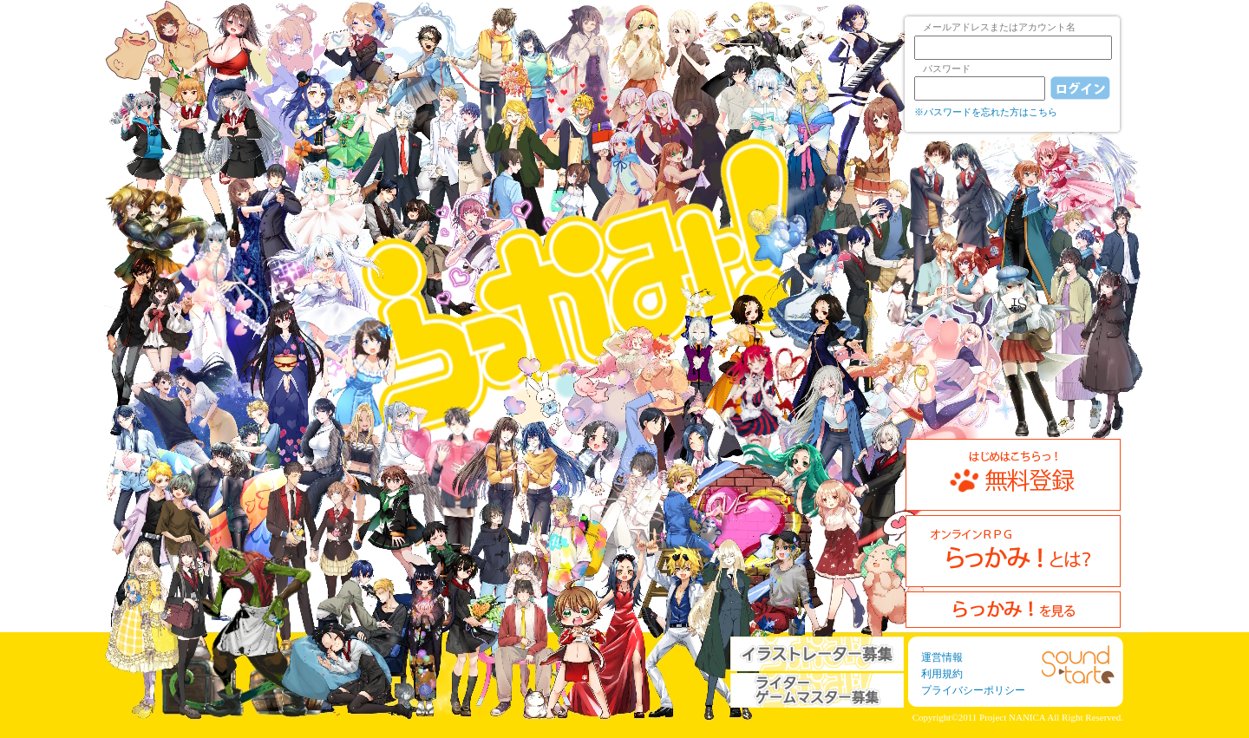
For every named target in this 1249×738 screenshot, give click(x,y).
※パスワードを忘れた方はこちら (985, 112)
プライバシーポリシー (973, 690)
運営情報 (942, 657)
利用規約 (942, 674)
